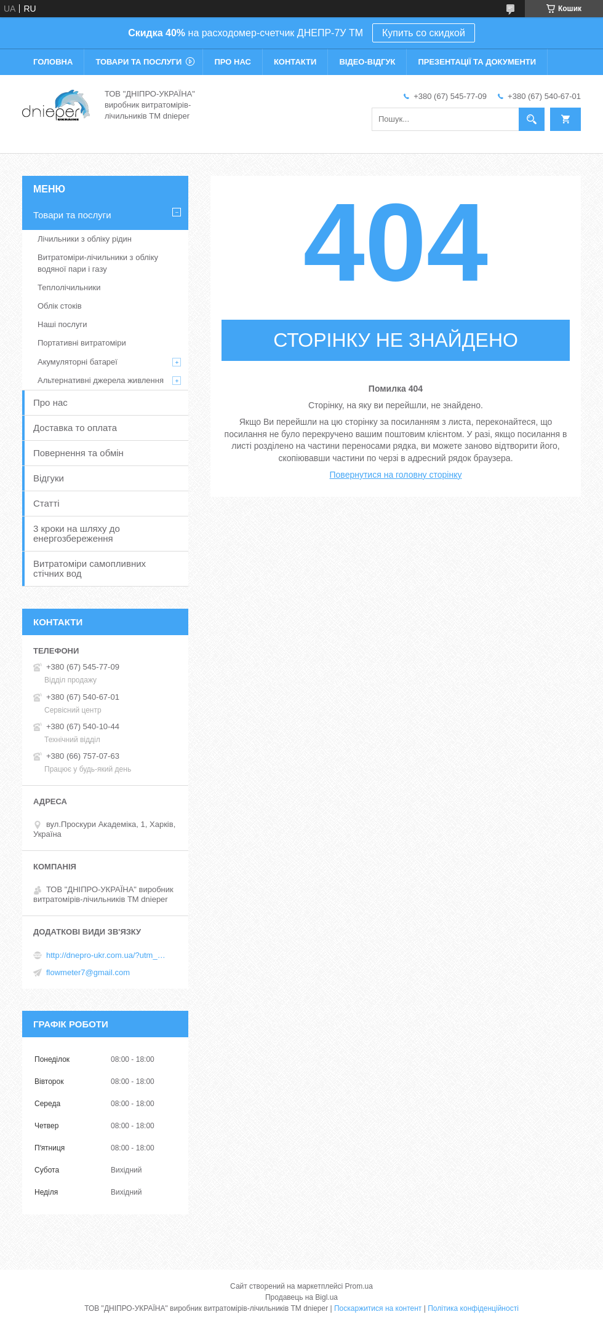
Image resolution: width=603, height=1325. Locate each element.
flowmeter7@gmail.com (88, 972)
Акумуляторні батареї (78, 361)
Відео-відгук (367, 61)
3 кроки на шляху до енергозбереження (76, 533)
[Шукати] (532, 119)
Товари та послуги (138, 61)
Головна (53, 61)
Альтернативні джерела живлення (101, 380)
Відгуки (48, 478)
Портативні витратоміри (82, 342)
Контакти (295, 61)
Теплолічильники (69, 287)
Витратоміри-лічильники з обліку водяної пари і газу (98, 263)
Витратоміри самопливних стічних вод (89, 568)
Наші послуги (62, 324)
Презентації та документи (477, 61)
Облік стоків (60, 305)
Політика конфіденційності (473, 1308)
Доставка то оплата (75, 427)
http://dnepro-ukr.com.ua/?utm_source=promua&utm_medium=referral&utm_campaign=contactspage (107, 955)
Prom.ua (359, 1286)
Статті (46, 503)
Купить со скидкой (423, 33)
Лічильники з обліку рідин (85, 238)
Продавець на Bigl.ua (301, 1297)
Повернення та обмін (78, 453)
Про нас (232, 61)
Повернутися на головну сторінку (396, 475)
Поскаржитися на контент (377, 1308)
